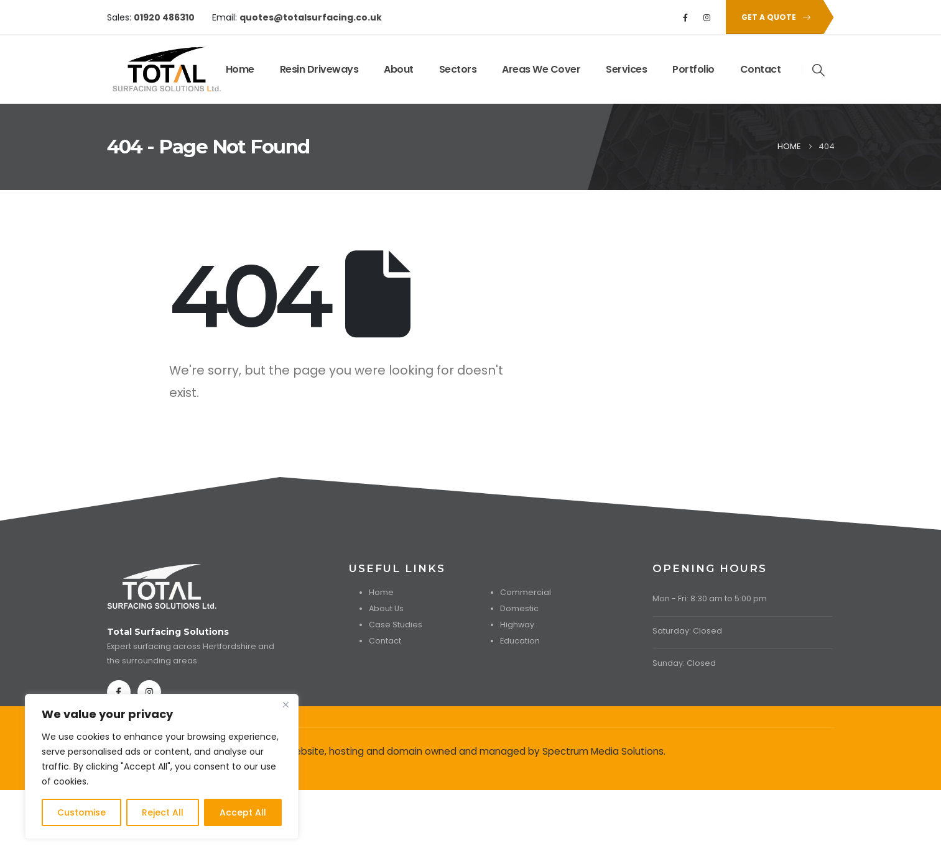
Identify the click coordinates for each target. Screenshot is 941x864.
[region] (162, 766)
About (399, 69)
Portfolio (693, 69)
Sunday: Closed (684, 663)
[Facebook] (685, 17)
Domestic (519, 608)
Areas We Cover (541, 69)
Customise (81, 812)
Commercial (525, 592)
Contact (760, 69)
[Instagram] (706, 17)
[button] (774, 17)
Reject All (162, 812)
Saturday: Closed (687, 630)
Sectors (458, 69)
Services (626, 69)
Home (240, 69)
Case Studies (395, 624)
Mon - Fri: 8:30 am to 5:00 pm (709, 598)
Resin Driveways (319, 69)
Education (520, 640)
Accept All (243, 812)
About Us (386, 608)
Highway (517, 624)
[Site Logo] (145, 69)
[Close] (285, 704)
